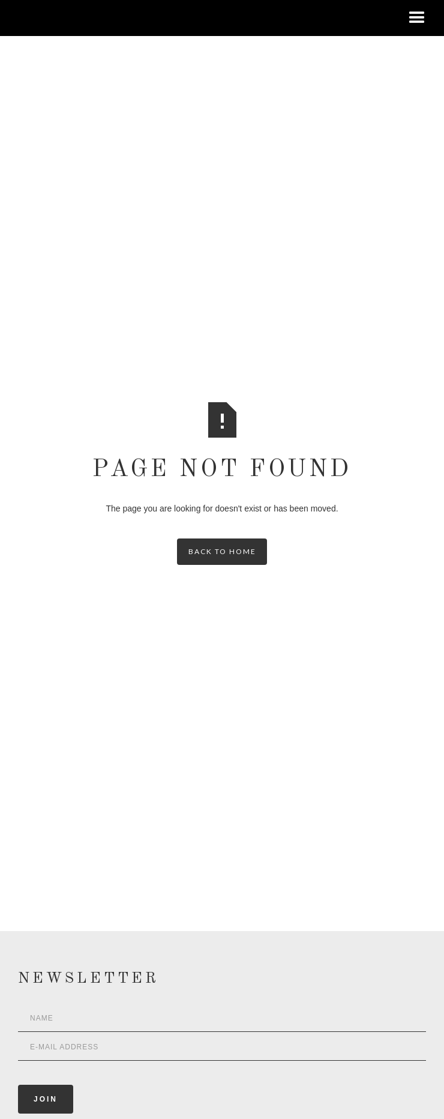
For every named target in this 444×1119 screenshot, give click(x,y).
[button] (417, 18)
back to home (222, 551)
